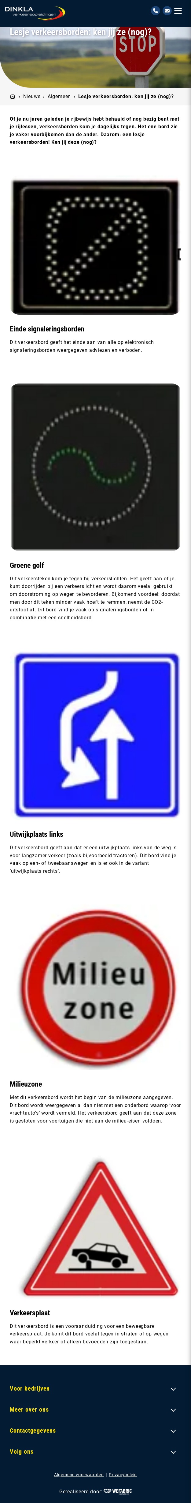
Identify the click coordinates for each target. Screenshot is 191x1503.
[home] (35, 13)
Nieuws (32, 96)
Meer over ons (29, 1409)
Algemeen (59, 96)
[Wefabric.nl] (118, 1492)
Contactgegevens (33, 1430)
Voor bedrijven (30, 1388)
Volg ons (21, 1451)
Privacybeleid (123, 1474)
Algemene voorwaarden (79, 1474)
